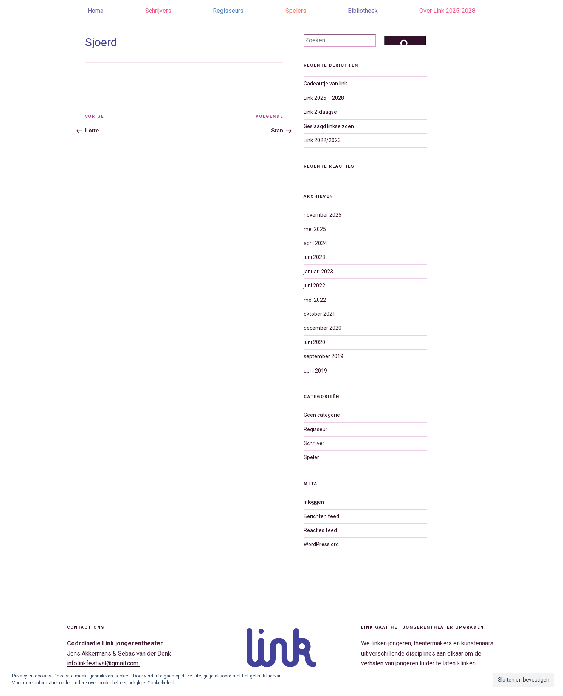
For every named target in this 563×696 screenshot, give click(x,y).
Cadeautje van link (325, 84)
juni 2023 (314, 257)
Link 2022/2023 (322, 140)
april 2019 (315, 371)
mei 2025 (315, 229)
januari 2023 (318, 272)
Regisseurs (228, 10)
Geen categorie (322, 415)
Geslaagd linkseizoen (329, 126)
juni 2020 (314, 342)
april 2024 (315, 243)
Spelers (295, 10)
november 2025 (322, 215)
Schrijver (314, 443)
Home (96, 10)
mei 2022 (315, 300)
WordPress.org (321, 544)
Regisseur (315, 429)
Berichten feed (321, 516)
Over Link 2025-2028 (447, 10)
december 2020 (322, 328)
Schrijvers (158, 10)
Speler (311, 457)
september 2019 (323, 356)
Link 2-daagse (320, 112)
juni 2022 (314, 286)
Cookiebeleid (160, 682)
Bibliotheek (363, 10)
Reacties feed (320, 530)
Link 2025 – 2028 (324, 98)
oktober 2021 (319, 314)
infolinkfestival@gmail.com (103, 663)
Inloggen (314, 502)
